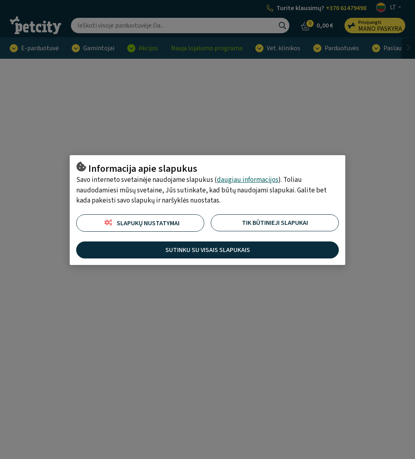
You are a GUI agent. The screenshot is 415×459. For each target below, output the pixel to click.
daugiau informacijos (247, 180)
